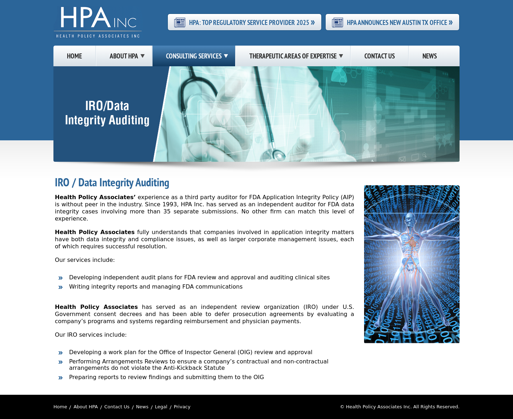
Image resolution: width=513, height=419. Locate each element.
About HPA (85, 406)
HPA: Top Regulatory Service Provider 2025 (252, 22)
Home (60, 406)
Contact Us (117, 406)
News (142, 406)
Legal (161, 406)
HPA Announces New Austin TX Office (400, 22)
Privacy (182, 406)
